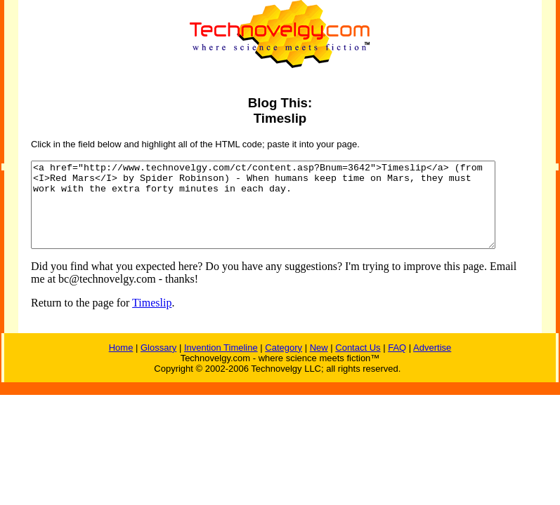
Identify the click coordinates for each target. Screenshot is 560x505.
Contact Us (357, 364)
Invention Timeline (221, 364)
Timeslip (140, 319)
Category (283, 364)
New (319, 364)
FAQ (397, 364)
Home (121, 364)
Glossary (158, 364)
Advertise (432, 364)
